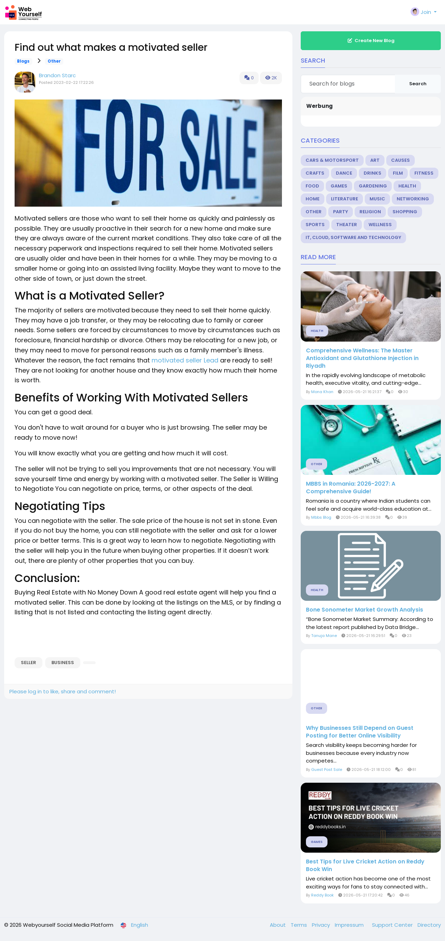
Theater (346, 224)
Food (312, 186)
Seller (28, 662)
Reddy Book (322, 895)
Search (418, 83)
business (62, 662)
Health (407, 186)
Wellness (380, 224)
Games (339, 186)
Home (312, 199)
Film (398, 173)
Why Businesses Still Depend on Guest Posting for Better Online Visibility (359, 732)
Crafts (315, 173)
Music (377, 199)
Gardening (373, 186)
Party (340, 211)
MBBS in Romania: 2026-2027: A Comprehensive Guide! (350, 487)
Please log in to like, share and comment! (62, 691)
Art (375, 160)
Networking (413, 199)
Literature (344, 199)
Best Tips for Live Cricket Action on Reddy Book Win (365, 865)
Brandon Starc (57, 75)
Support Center (393, 924)
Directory (429, 924)
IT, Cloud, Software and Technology (353, 237)
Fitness (424, 173)
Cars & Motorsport (332, 160)
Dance (344, 173)
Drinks (372, 173)
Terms (299, 924)
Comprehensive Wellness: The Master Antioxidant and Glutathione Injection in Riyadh (362, 358)
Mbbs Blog (321, 517)
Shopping (405, 211)
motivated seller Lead (185, 360)
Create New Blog (371, 40)
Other (54, 61)
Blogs (23, 61)
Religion (370, 211)
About (278, 924)
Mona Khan (322, 391)
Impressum (350, 924)
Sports (315, 224)
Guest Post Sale (326, 769)
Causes (400, 160)
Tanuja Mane (324, 635)
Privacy (321, 924)
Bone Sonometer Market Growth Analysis (364, 610)
